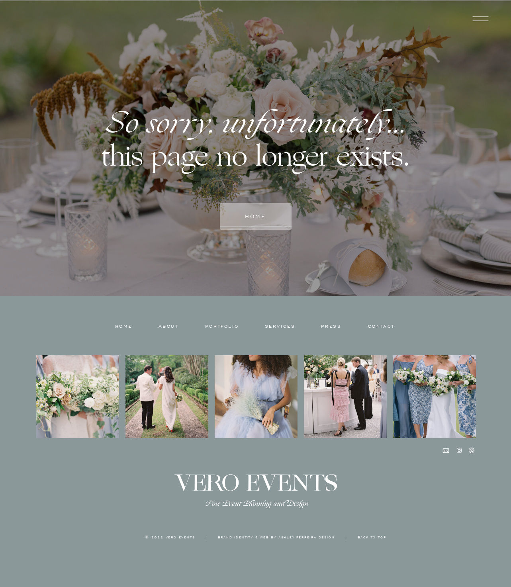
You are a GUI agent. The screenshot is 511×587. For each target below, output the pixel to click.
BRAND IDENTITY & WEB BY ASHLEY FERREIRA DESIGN (276, 537)
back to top (372, 537)
